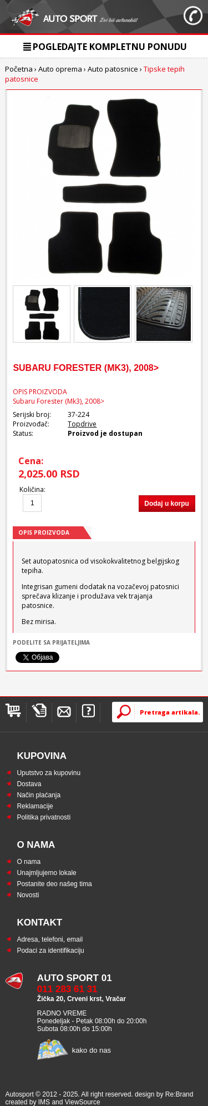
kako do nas (91, 1050)
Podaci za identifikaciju (50, 950)
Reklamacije (35, 806)
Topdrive (82, 424)
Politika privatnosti (43, 817)
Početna (19, 69)
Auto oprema (60, 69)
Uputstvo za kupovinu (48, 773)
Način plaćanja (38, 795)
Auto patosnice (113, 69)
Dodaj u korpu (166, 503)
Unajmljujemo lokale (46, 873)
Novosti (28, 895)
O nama (28, 862)
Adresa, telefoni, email (50, 939)
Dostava (29, 784)
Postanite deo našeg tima (54, 884)
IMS (44, 1102)
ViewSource (82, 1102)
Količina (31, 489)
